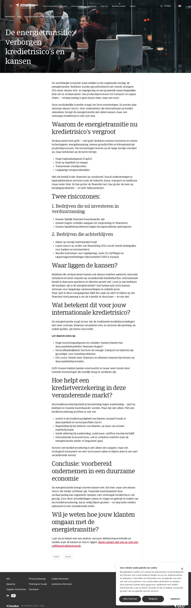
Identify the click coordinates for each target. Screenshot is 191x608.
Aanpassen (175, 599)
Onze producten (77, 6)
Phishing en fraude (38, 584)
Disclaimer (34, 590)
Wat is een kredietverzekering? (55, 6)
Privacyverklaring (37, 579)
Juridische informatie (61, 584)
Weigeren (153, 599)
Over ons (104, 6)
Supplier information (16, 590)
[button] (10, 6)
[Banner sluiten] (182, 569)
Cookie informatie (59, 579)
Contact (132, 6)
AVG (8, 579)
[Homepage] (25, 6)
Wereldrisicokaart (118, 6)
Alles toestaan (130, 599)
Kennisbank (92, 6)
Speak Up (10, 584)
